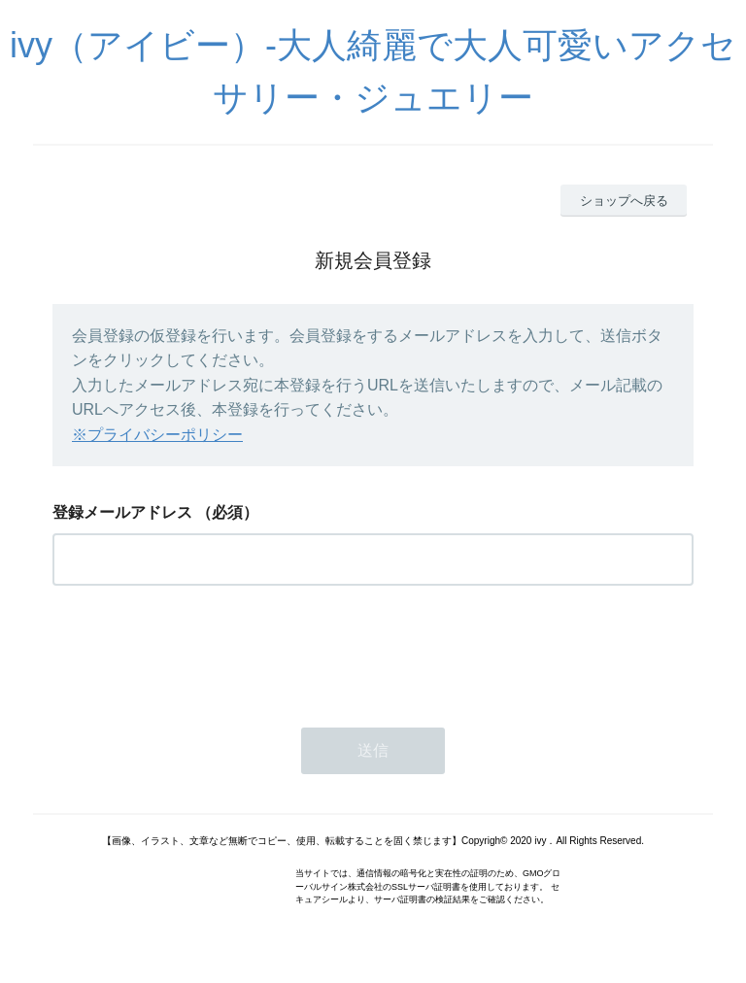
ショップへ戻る (624, 200)
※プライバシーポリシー (157, 434)
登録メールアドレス (122, 512)
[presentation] (200, 651)
